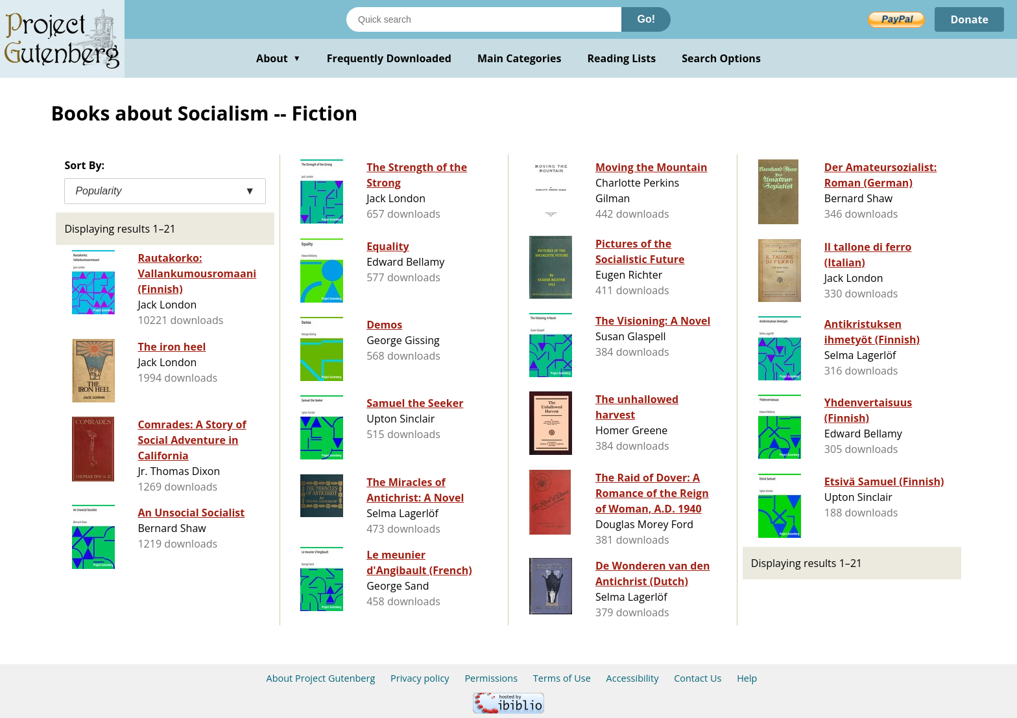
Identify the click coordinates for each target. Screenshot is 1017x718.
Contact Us (697, 678)
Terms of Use (562, 678)
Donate (969, 19)
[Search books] (483, 19)
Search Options (721, 58)
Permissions (491, 678)
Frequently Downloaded (389, 58)
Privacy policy (419, 678)
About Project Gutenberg (321, 678)
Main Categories (519, 58)
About (278, 58)
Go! (646, 19)
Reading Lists (622, 58)
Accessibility (632, 678)
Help (747, 678)
